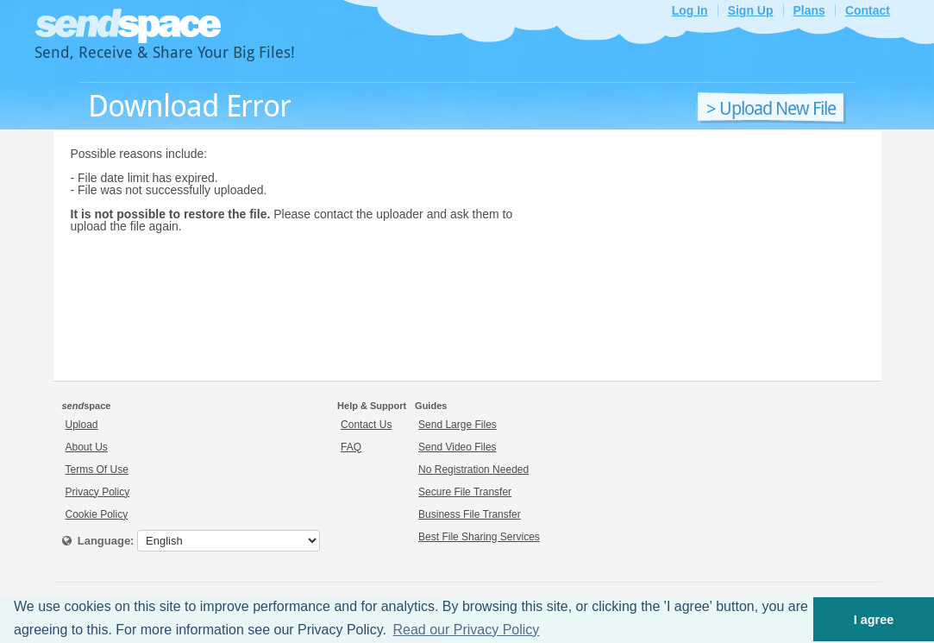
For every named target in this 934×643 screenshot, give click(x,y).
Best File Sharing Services (479, 537)
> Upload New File (771, 108)
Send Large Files (457, 425)
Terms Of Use (97, 469)
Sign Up (751, 10)
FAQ (351, 447)
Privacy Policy (98, 492)
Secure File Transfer (464, 492)
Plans (809, 10)
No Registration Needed (473, 469)
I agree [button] (873, 620)
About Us (87, 447)
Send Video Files (457, 447)
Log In (690, 10)
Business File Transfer (469, 514)
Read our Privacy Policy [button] (466, 629)
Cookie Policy (97, 514)
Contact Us (366, 425)
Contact (867, 10)
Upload (82, 425)
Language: (98, 540)
